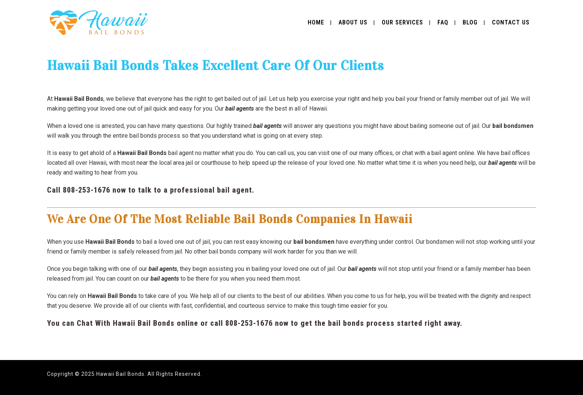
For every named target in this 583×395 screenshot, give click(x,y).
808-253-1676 (86, 189)
